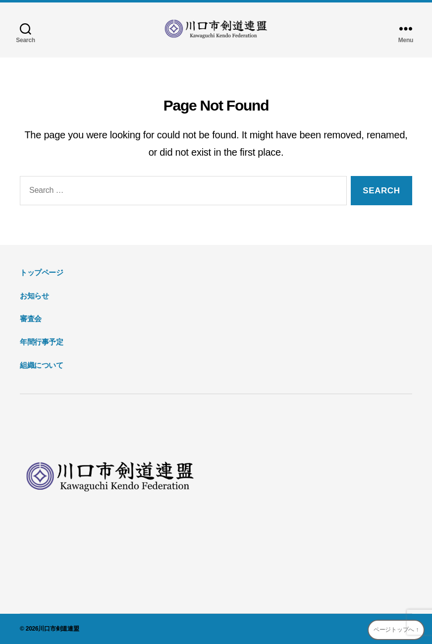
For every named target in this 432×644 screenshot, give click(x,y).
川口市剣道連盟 (58, 628)
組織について (41, 365)
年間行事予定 (41, 342)
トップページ (41, 272)
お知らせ (34, 296)
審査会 (31, 318)
